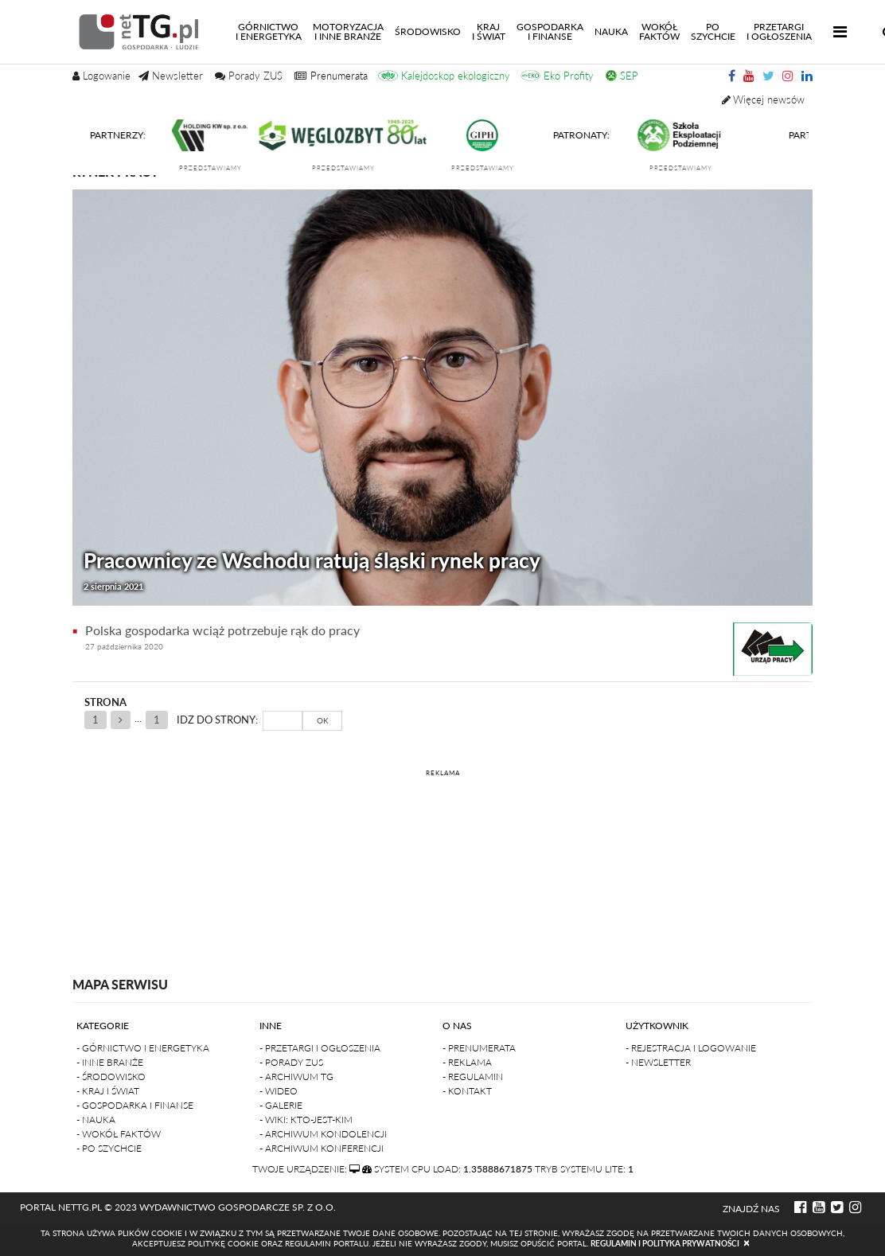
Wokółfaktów (659, 31)
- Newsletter (658, 1062)
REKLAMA (443, 773)
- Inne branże (109, 1062)
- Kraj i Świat (107, 1091)
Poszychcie (713, 31)
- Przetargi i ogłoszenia (319, 1048)
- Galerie (280, 1105)
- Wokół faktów (118, 1134)
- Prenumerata (479, 1048)
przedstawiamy (216, 168)
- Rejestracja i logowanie (691, 1048)
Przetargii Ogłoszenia (779, 31)
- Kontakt (467, 1091)
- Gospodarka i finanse (134, 1105)
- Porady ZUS (291, 1062)
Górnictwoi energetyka (271, 31)
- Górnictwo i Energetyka (142, 1048)
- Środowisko (111, 1076)
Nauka (611, 31)
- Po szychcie (109, 1148)
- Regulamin (472, 1076)
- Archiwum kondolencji (323, 1134)
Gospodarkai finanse (550, 31)
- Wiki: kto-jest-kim (306, 1119)
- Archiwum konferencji (321, 1148)
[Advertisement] (442, 859)
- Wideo (278, 1091)
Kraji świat (488, 31)
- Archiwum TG (296, 1076)
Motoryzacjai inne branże (348, 31)
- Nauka (95, 1119)
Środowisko (428, 31)
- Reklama (467, 1062)
